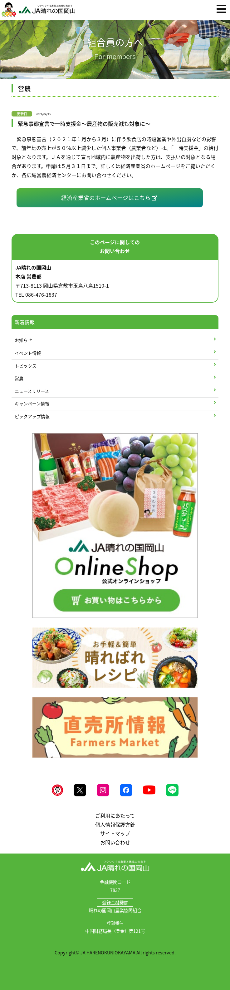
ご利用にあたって (115, 815)
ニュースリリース (32, 391)
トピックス (26, 366)
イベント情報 (28, 353)
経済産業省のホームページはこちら (106, 198)
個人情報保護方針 (115, 824)
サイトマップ (115, 833)
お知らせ (23, 340)
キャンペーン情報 (32, 403)
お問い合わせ (115, 842)
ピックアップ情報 (32, 416)
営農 (19, 378)
